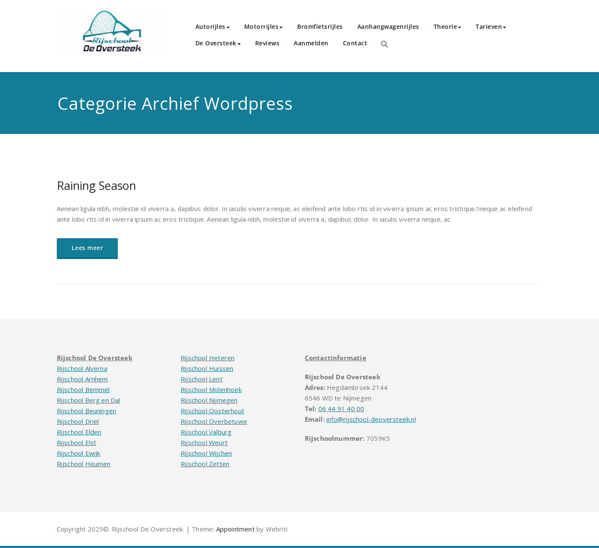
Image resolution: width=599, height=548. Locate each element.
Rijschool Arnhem (82, 379)
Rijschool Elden (79, 432)
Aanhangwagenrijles (388, 26)
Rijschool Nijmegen (209, 400)
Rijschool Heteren (207, 357)
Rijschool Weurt (204, 442)
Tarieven (491, 26)
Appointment (234, 529)
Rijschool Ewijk (78, 453)
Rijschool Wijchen (206, 453)
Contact (355, 43)
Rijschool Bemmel (83, 389)
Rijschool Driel (78, 421)
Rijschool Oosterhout (212, 410)
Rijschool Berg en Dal (88, 400)
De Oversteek (218, 43)
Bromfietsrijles (320, 26)
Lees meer (87, 248)
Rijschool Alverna (82, 368)
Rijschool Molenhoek (211, 389)
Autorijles (212, 26)
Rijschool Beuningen (87, 410)
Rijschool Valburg (206, 432)
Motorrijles (263, 26)
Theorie (448, 26)
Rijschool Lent (202, 379)
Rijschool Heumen (84, 463)
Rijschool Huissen (207, 368)
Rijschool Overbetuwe (214, 421)
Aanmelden (311, 43)
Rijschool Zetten (205, 463)
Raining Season (96, 185)
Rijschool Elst (77, 442)
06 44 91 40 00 (341, 408)
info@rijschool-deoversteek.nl (371, 419)
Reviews (267, 43)
